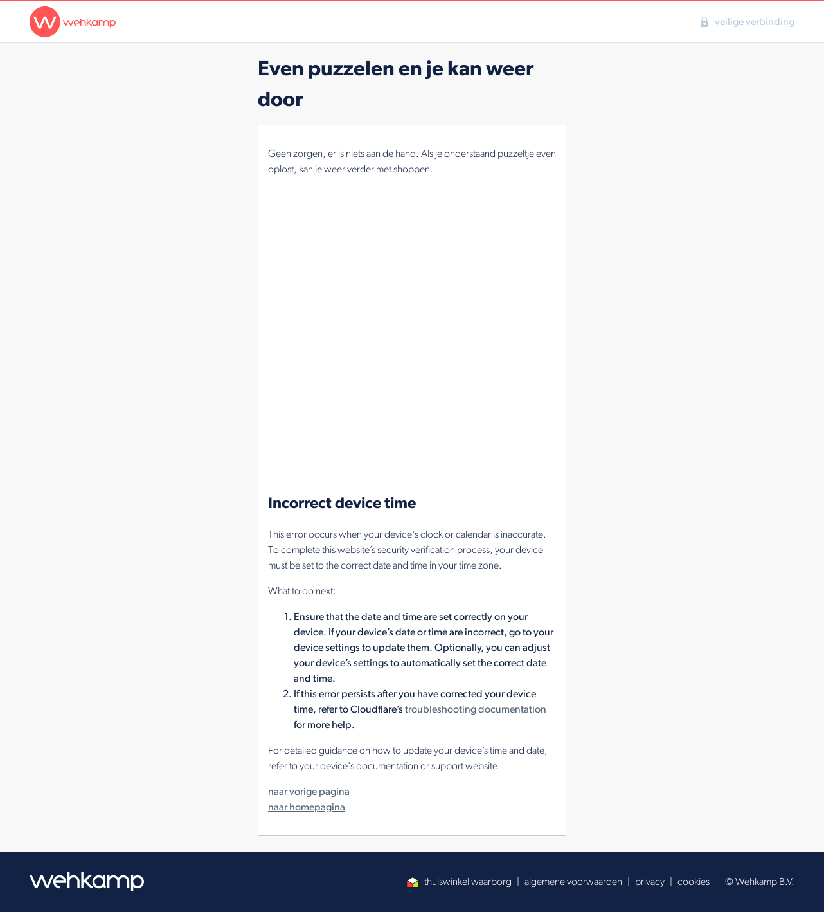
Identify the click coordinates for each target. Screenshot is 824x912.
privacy (650, 881)
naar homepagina (306, 807)
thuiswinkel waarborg (459, 881)
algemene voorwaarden (573, 881)
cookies (693, 881)
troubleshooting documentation (475, 709)
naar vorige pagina (309, 791)
